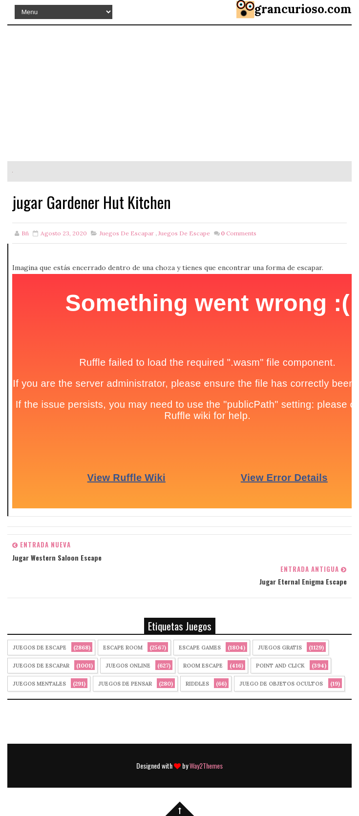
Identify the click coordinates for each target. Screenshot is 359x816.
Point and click (280, 665)
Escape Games (200, 647)
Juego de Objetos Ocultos (281, 683)
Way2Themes (206, 765)
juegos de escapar (127, 233)
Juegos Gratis (280, 647)
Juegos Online (128, 665)
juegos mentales (39, 683)
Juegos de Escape (184, 233)
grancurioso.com (303, 9)
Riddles (197, 683)
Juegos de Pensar (125, 683)
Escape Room (123, 647)
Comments (238, 233)
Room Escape (203, 665)
